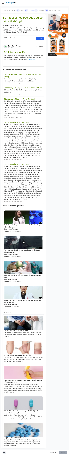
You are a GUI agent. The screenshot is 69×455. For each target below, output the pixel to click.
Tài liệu (59, 10)
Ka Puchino (6, 25)
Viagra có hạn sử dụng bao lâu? (15, 438)
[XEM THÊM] (32, 59)
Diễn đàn (43, 10)
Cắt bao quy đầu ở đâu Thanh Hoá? (17, 122)
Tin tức (15, 10)
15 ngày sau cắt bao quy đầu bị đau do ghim (20, 99)
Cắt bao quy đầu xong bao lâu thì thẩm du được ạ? (23, 88)
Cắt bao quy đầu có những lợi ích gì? (16, 330)
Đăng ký (63, 452)
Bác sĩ (54, 10)
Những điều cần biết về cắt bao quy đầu (17, 355)
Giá (50, 10)
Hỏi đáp (33, 10)
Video (24, 10)
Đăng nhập (53, 452)
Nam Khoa (7, 10)
